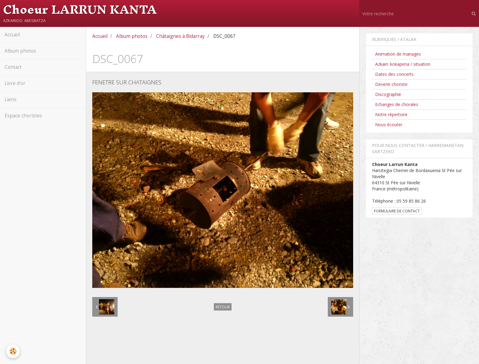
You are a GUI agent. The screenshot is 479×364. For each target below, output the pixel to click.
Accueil (12, 34)
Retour (223, 306)
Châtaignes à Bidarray (180, 36)
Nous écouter (388, 124)
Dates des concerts (394, 74)
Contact (13, 67)
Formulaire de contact (397, 210)
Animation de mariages (398, 54)
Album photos (20, 51)
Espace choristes (23, 115)
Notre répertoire (391, 114)
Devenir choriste (391, 84)
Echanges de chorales (396, 104)
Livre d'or (15, 83)
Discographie (388, 94)
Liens (10, 99)
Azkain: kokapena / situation (402, 64)
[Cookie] (13, 351)
